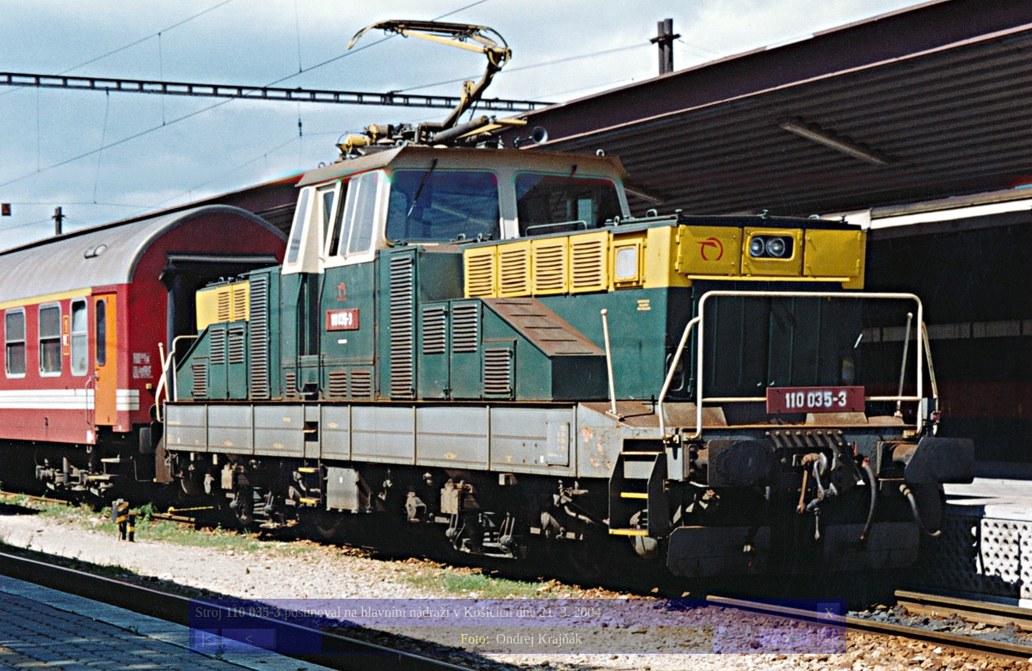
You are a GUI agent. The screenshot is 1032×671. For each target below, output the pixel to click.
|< (206, 638)
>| (828, 638)
